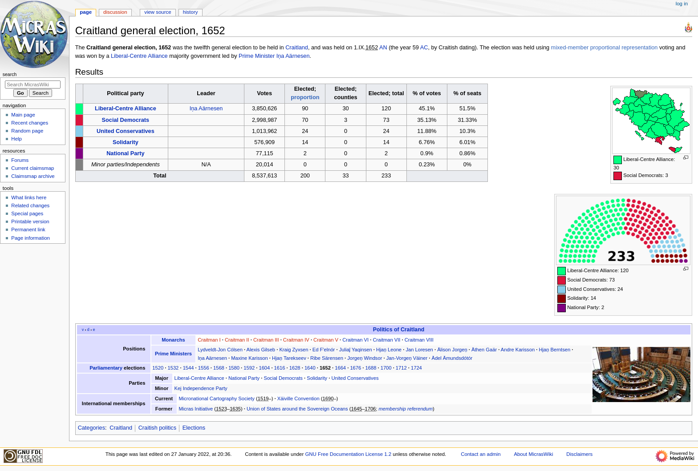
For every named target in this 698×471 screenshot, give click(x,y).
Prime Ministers (173, 353)
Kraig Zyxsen (293, 349)
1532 (173, 367)
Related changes (30, 205)
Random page (27, 130)
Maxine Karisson (249, 358)
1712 (401, 367)
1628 (294, 367)
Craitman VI (355, 339)
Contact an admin (481, 454)
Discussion (115, 12)
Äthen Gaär (484, 349)
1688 (371, 367)
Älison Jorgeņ (452, 349)
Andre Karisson (518, 349)
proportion (305, 97)
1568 (218, 367)
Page (86, 12)
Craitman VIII (419, 339)
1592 (249, 367)
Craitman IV (296, 339)
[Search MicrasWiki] (33, 85)
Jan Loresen (419, 349)
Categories (91, 428)
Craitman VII (386, 339)
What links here (28, 197)
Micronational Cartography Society (217, 398)
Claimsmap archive (32, 176)
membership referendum (406, 408)
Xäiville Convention (298, 398)
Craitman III (266, 339)
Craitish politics (157, 428)
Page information (30, 238)
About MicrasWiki (533, 454)
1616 (279, 367)
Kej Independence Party (200, 388)
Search (10, 74)
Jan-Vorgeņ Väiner (406, 358)
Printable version (30, 221)
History (190, 12)
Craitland (296, 47)
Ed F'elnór (323, 349)
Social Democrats (125, 120)
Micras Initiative (196, 408)
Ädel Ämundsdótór (451, 358)
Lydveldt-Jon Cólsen (220, 349)
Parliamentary (105, 367)
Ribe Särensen (326, 358)
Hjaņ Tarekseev (289, 358)
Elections (194, 428)
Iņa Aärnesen (293, 56)
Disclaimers (579, 454)
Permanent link (28, 229)
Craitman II (237, 339)
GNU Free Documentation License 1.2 (348, 454)
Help (16, 138)
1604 (264, 367)
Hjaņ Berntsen (554, 349)
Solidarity (125, 142)
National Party (125, 153)
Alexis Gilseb (261, 349)
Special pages (27, 213)
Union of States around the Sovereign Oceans (297, 408)
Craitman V (325, 339)
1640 (310, 367)
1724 (416, 367)
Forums (19, 160)
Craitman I (209, 339)
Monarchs (173, 339)
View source (157, 12)
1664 (340, 367)
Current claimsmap (32, 168)
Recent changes (29, 122)
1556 (203, 367)
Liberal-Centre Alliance (139, 56)
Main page (23, 114)
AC (424, 47)
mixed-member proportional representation (604, 47)
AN (383, 47)
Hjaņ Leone (389, 349)
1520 (157, 367)
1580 (233, 367)
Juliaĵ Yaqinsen (355, 349)
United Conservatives (125, 131)
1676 (355, 367)
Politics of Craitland (398, 329)
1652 (325, 367)
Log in (682, 3)
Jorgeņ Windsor (364, 358)
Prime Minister (257, 56)
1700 (386, 367)
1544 (188, 367)
